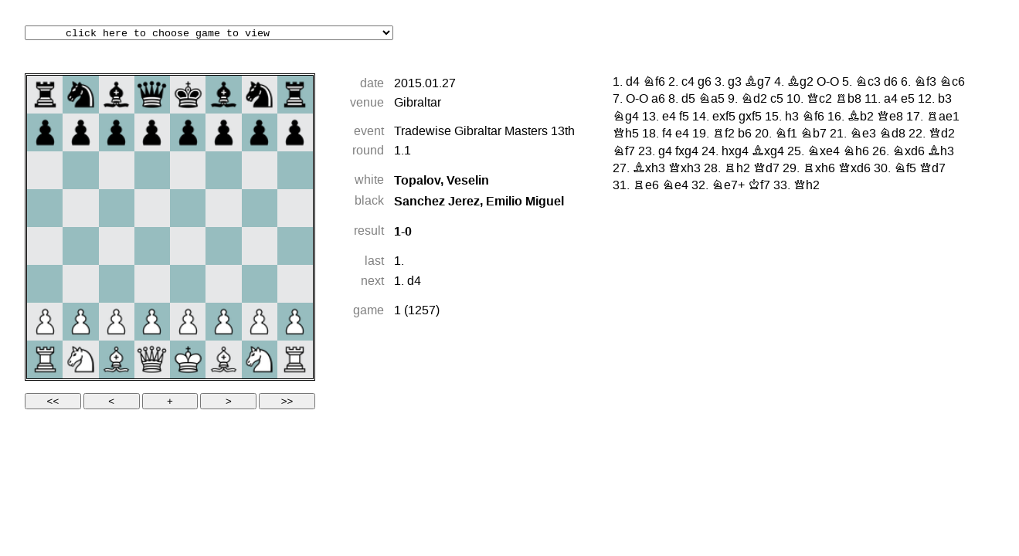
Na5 (711, 99)
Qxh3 (684, 169)
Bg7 (758, 82)
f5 (684, 117)
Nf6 (654, 82)
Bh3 (941, 152)
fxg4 (686, 152)
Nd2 (754, 99)
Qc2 (819, 99)
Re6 (646, 186)
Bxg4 (768, 152)
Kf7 (759, 186)
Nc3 (868, 82)
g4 (665, 152)
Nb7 (813, 134)
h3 (792, 117)
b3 (945, 99)
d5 (688, 99)
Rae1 (943, 117)
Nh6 (856, 152)
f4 (667, 134)
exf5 (723, 117)
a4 (891, 99)
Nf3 (925, 82)
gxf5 (750, 117)
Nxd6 (908, 152)
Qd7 (766, 169)
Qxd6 (854, 169)
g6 (705, 82)
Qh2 (806, 186)
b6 (745, 134)
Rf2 (723, 134)
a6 (658, 99)
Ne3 (863, 134)
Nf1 (786, 134)
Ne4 (675, 186)
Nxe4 (823, 152)
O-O (828, 82)
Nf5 (905, 169)
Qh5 (626, 134)
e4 (669, 117)
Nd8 (892, 134)
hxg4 (735, 152)
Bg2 (800, 82)
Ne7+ (728, 186)
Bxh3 (649, 169)
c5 (776, 99)
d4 (414, 282)
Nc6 (952, 82)
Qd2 (942, 134)
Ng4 (626, 117)
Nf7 (624, 152)
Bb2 (860, 117)
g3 (735, 82)
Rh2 (737, 169)
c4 (688, 82)
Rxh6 (819, 169)
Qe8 (890, 117)
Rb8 (848, 99)
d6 (891, 82)
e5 (908, 99)
